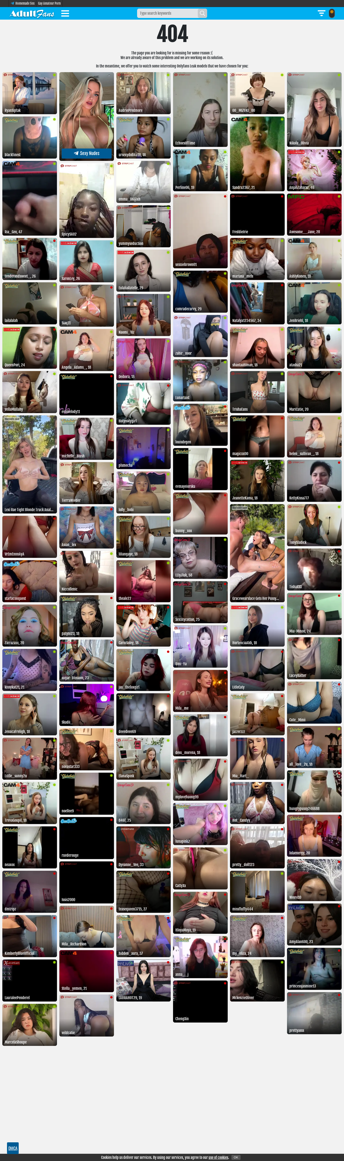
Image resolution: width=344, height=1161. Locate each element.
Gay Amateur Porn (49, 3)
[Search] (202, 13)
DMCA (13, 1148)
